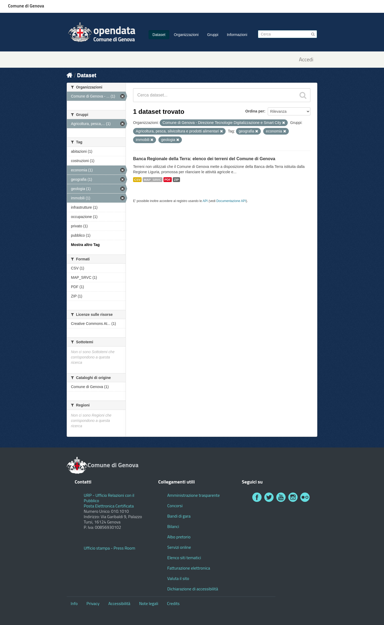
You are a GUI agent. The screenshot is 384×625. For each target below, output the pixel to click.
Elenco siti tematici (184, 557)
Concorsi (174, 505)
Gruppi (212, 35)
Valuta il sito (178, 578)
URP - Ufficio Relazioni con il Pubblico (109, 498)
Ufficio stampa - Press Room (109, 548)
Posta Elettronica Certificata (109, 506)
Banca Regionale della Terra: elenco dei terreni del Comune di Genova (204, 158)
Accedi (306, 59)
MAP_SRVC (152, 180)
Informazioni (237, 35)
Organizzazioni (186, 35)
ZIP (176, 180)
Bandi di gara (178, 516)
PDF (168, 180)
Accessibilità (119, 603)
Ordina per (254, 111)
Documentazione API (231, 201)
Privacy (92, 603)
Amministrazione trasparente (193, 495)
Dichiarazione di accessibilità (192, 589)
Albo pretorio (178, 537)
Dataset (159, 35)
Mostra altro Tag (85, 245)
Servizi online (179, 547)
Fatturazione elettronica (188, 568)
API (205, 201)
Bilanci (173, 526)
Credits (173, 603)
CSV (137, 180)
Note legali (148, 603)
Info (74, 603)
